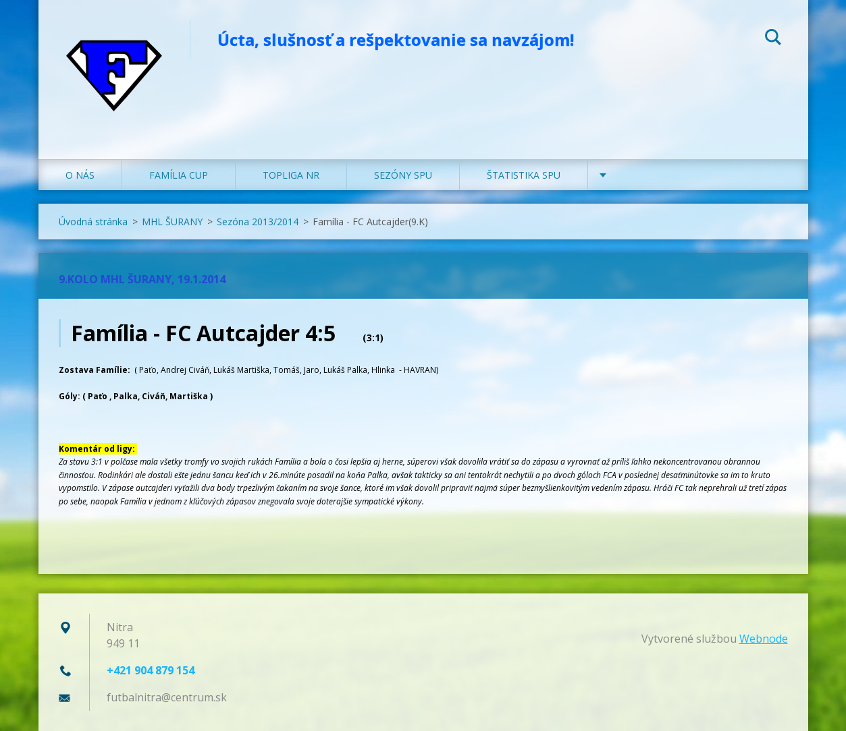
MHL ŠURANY (172, 221)
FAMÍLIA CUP (178, 175)
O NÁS (80, 175)
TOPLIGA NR (291, 175)
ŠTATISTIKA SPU (523, 175)
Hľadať (773, 39)
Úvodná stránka (93, 221)
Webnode (763, 638)
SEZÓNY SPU (403, 175)
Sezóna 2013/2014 (257, 221)
